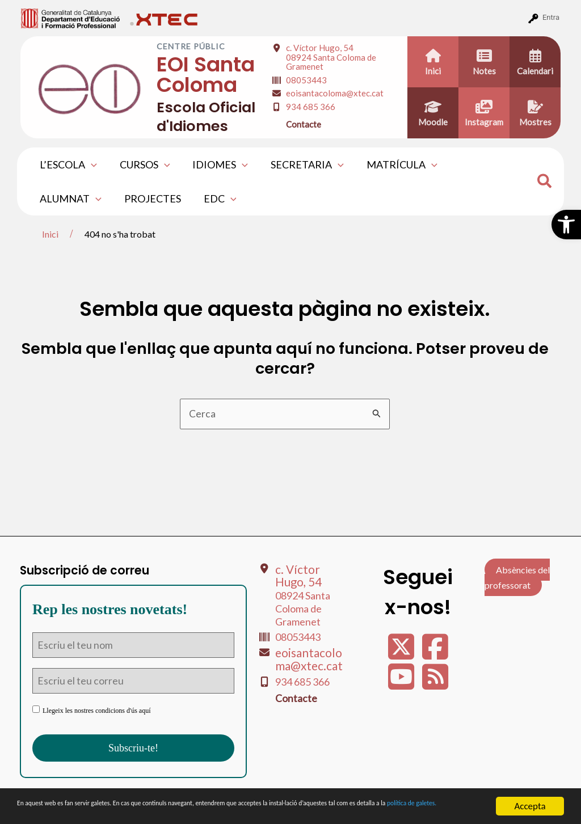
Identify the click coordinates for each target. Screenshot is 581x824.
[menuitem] (70, 18)
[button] (566, 224)
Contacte (303, 124)
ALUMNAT (479, 164)
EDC (132, 198)
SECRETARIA (299, 164)
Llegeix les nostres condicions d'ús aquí (91, 710)
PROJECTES (67, 198)
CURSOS (141, 164)
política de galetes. (127, 811)
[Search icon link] (545, 182)
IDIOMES (214, 164)
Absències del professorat (517, 576)
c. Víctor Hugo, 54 (331, 57)
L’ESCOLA (67, 164)
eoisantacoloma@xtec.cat (335, 93)
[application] (90, 164)
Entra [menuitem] (550, 17)
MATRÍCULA (391, 164)
